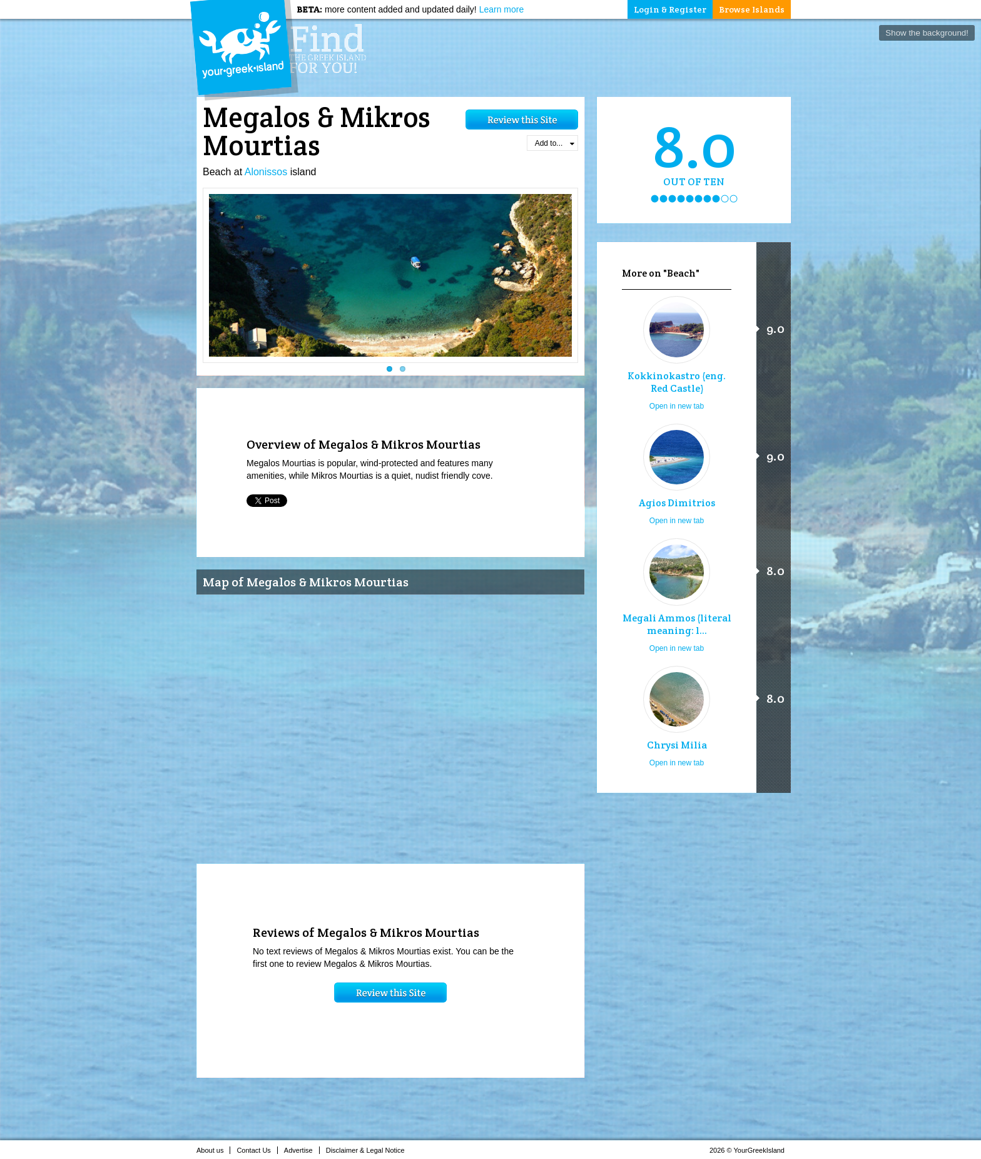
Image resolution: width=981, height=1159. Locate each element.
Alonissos (266, 171)
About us (213, 1150)
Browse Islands (752, 9)
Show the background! (926, 33)
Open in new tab (676, 406)
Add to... (554, 143)
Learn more (501, 9)
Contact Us (256, 1150)
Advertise (302, 1150)
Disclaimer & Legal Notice (369, 1150)
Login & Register (670, 9)
